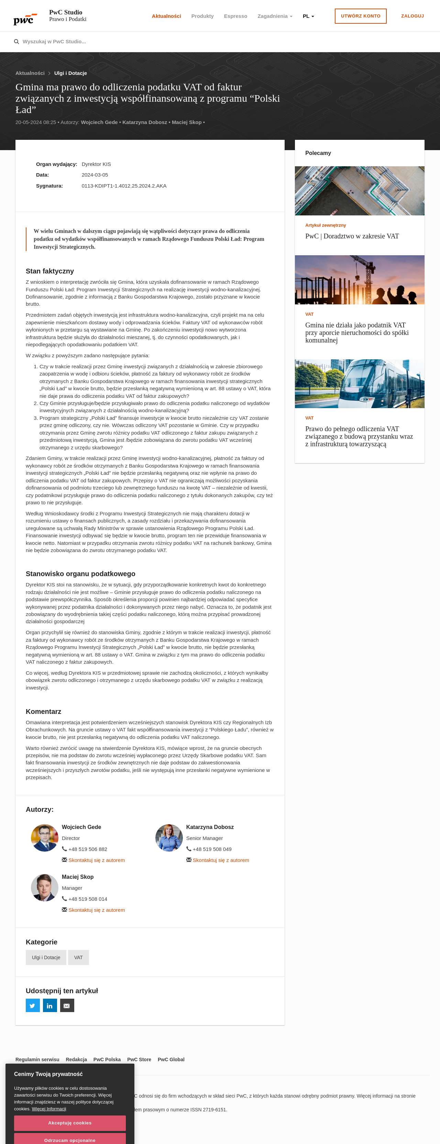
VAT (78, 957)
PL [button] (308, 16)
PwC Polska (107, 1059)
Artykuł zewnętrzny (325, 225)
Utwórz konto (361, 16)
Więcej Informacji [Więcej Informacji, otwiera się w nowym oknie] (49, 1123)
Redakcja (76, 1059)
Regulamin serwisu (37, 1059)
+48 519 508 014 (84, 899)
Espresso (236, 16)
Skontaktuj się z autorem (93, 860)
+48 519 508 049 (209, 849)
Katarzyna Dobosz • (146, 122)
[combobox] (205, 42)
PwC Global (171, 1059)
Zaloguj (412, 16)
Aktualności (166, 16)
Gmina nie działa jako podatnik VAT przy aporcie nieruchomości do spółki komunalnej (357, 332)
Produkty (202, 16)
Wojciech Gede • (101, 122)
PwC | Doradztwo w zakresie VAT (352, 236)
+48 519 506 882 (84, 849)
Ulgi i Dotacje (70, 73)
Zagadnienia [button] (275, 16)
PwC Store (139, 1059)
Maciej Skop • (188, 122)
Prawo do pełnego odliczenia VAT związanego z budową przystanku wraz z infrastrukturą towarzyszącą (359, 436)
